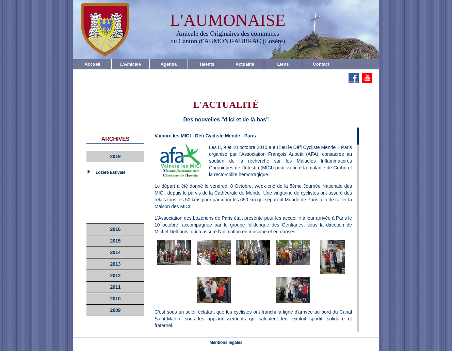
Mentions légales (226, 342)
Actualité (245, 64)
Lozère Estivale (110, 172)
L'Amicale (130, 64)
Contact (321, 64)
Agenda (169, 64)
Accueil (92, 64)
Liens (283, 64)
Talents (206, 64)
